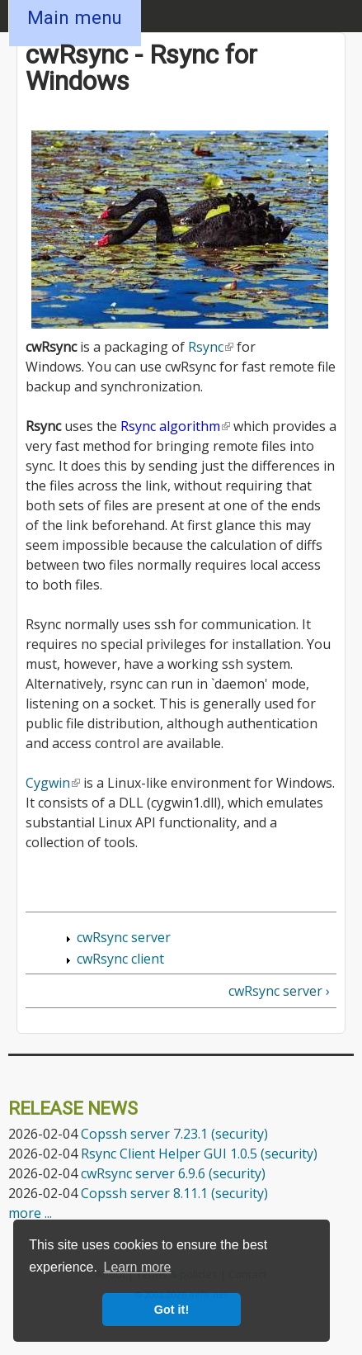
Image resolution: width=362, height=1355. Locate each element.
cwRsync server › (279, 991)
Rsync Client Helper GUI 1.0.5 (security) (199, 1153)
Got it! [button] (171, 1309)
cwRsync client (120, 959)
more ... (30, 1213)
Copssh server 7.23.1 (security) (174, 1134)
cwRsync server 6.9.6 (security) (173, 1173)
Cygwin (53, 783)
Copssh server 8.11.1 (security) (174, 1193)
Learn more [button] (138, 1267)
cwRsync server (124, 937)
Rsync (210, 347)
